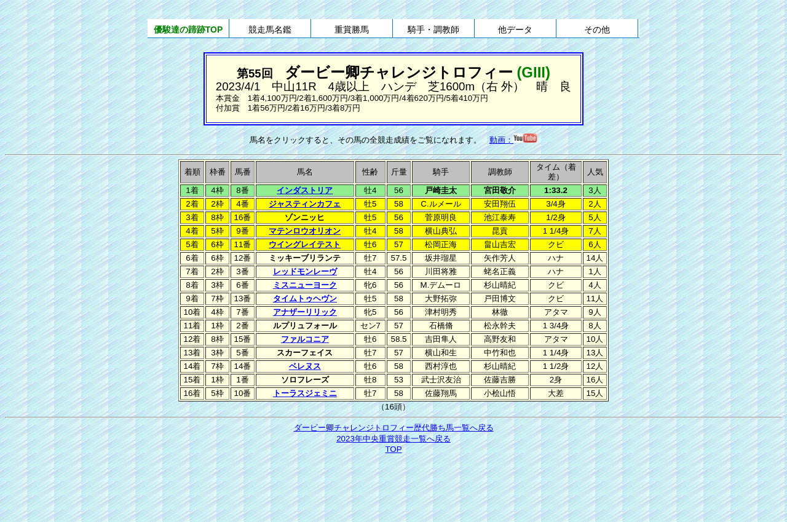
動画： (513, 139)
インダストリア (305, 190)
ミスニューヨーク (305, 285)
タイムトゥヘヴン (305, 298)
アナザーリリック (305, 312)
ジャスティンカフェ (305, 203)
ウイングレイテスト (305, 244)
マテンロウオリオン (305, 230)
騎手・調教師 (433, 29)
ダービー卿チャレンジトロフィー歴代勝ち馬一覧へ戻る (394, 427)
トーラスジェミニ (305, 393)
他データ (515, 29)
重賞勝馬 (351, 29)
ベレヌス (305, 366)
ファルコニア (305, 339)
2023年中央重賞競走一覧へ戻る (393, 438)
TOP (393, 449)
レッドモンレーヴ (305, 271)
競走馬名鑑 (269, 29)
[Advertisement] (393, 489)
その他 (597, 29)
